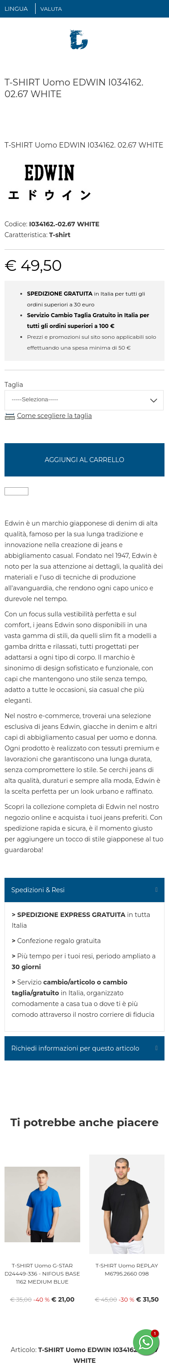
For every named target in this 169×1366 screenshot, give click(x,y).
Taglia (14, 385)
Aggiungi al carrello (84, 460)
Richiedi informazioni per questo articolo (75, 1048)
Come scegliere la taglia (54, 416)
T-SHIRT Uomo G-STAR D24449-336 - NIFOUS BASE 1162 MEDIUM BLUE (42, 1273)
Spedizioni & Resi (38, 890)
